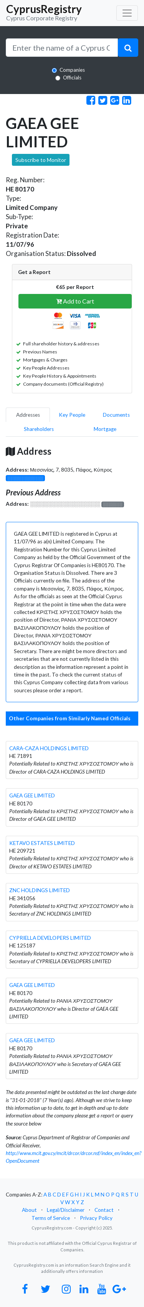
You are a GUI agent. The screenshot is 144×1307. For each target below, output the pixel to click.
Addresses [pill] (28, 415)
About (29, 1210)
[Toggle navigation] (127, 13)
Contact (104, 1210)
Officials (72, 77)
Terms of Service (50, 1218)
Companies (72, 70)
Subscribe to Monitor (40, 160)
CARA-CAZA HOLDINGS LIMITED (49, 748)
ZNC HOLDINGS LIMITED (39, 890)
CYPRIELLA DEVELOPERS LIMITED (50, 938)
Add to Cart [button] (75, 301)
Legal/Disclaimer (65, 1210)
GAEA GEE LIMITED (32, 795)
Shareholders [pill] (39, 429)
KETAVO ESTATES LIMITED (42, 843)
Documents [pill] (116, 415)
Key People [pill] (72, 415)
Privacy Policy (96, 1218)
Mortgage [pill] (105, 429)
